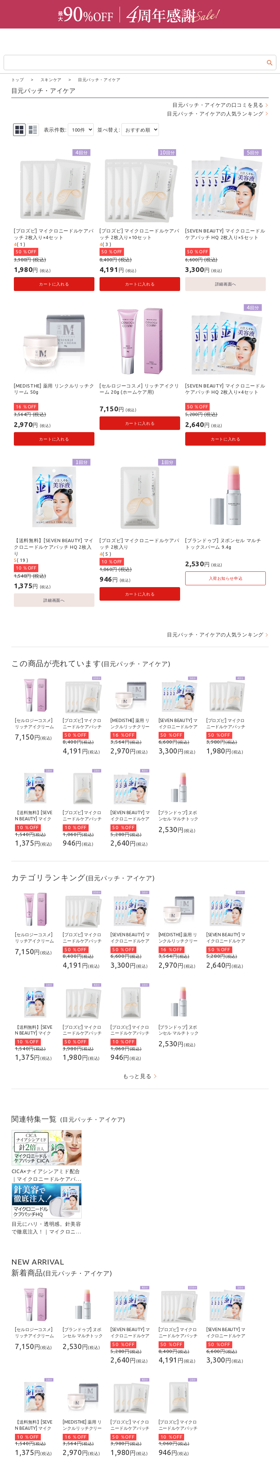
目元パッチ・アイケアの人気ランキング (215, 113)
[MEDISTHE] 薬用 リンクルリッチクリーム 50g (54, 388)
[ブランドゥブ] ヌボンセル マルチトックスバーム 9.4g (223, 543)
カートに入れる (54, 283)
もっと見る (137, 1076)
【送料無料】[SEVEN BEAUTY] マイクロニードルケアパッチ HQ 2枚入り (54, 546)
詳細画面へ (226, 283)
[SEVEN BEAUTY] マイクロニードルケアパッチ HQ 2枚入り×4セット (225, 388)
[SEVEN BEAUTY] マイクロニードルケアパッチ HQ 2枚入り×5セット (225, 233)
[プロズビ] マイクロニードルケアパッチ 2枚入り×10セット (139, 233)
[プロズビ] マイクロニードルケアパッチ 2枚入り (139, 543)
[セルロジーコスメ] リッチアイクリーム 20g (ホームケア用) (139, 388)
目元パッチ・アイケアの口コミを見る (218, 104)
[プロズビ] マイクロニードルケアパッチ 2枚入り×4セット (54, 233)
